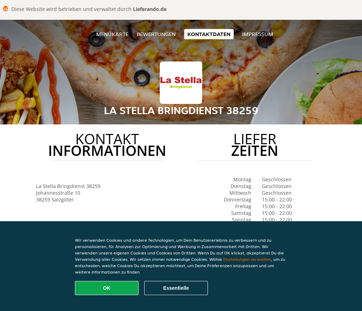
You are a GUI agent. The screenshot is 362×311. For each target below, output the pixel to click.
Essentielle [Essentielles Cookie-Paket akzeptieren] (176, 288)
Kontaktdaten (208, 34)
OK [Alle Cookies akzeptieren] (107, 288)
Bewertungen (156, 34)
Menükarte (112, 34)
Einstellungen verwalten (247, 259)
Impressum (257, 34)
